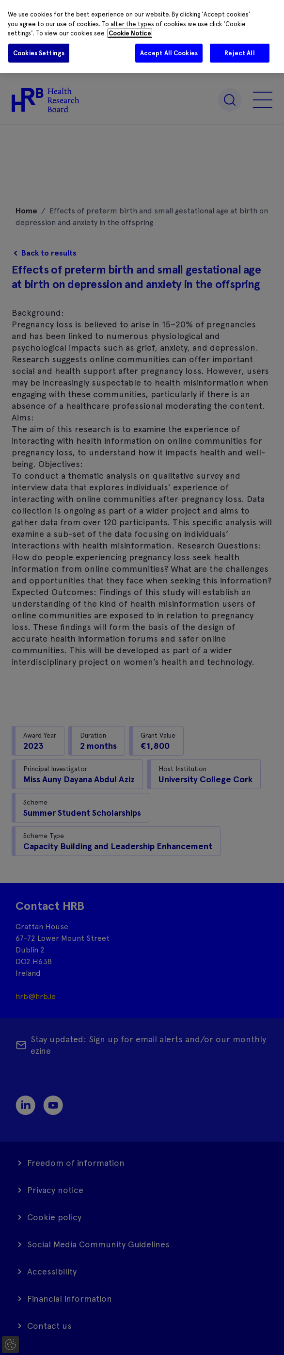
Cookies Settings (38, 53)
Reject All (239, 53)
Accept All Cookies (169, 53)
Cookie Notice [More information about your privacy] (130, 33)
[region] (142, 36)
